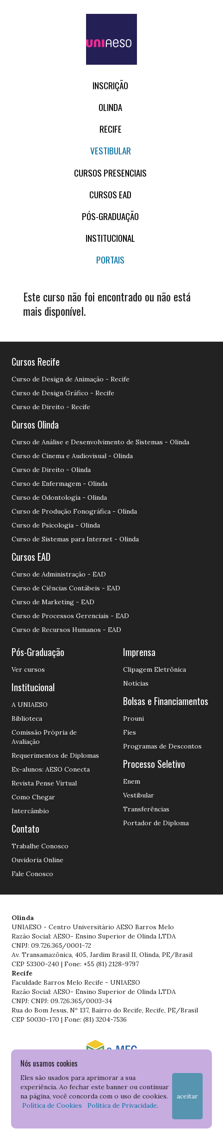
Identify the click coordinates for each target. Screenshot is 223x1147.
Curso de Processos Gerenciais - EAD (70, 616)
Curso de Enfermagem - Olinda (59, 483)
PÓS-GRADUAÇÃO (110, 216)
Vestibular (110, 150)
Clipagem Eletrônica (154, 669)
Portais (110, 259)
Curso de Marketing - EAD (53, 602)
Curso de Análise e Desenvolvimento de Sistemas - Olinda (100, 442)
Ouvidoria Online (37, 860)
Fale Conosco (32, 874)
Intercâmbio (30, 811)
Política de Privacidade (122, 1105)
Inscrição (110, 85)
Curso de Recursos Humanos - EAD (66, 630)
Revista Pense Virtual (44, 783)
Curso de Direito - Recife (51, 407)
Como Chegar (33, 797)
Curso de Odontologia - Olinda (59, 497)
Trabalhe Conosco (40, 846)
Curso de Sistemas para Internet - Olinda (75, 539)
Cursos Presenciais (110, 172)
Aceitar (187, 1096)
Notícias (136, 683)
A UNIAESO (30, 704)
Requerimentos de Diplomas (55, 755)
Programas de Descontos (162, 746)
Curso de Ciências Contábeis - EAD (66, 588)
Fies (129, 732)
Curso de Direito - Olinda (51, 470)
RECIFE (110, 129)
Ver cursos (28, 669)
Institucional (110, 238)
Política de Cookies (52, 1105)
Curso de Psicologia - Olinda (56, 525)
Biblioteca (27, 718)
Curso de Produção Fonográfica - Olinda (74, 511)
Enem (131, 781)
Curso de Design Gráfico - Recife (63, 393)
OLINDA (110, 107)
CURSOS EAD (110, 194)
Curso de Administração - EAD (59, 574)
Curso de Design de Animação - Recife (71, 379)
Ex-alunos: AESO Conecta (51, 769)
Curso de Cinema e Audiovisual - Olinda (72, 456)
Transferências (146, 809)
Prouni (133, 718)
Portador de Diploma (156, 823)
